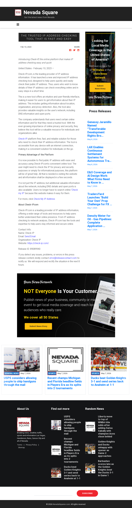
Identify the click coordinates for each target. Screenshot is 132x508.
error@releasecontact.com (63, 257)
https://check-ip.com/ (38, 243)
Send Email (30, 236)
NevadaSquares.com (61, 504)
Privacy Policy (31, 445)
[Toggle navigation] (18, 25)
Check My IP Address (44, 198)
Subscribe (87, 493)
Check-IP (22, 138)
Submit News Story (100, 87)
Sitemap (21, 447)
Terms (19, 445)
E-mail (37, 493)
